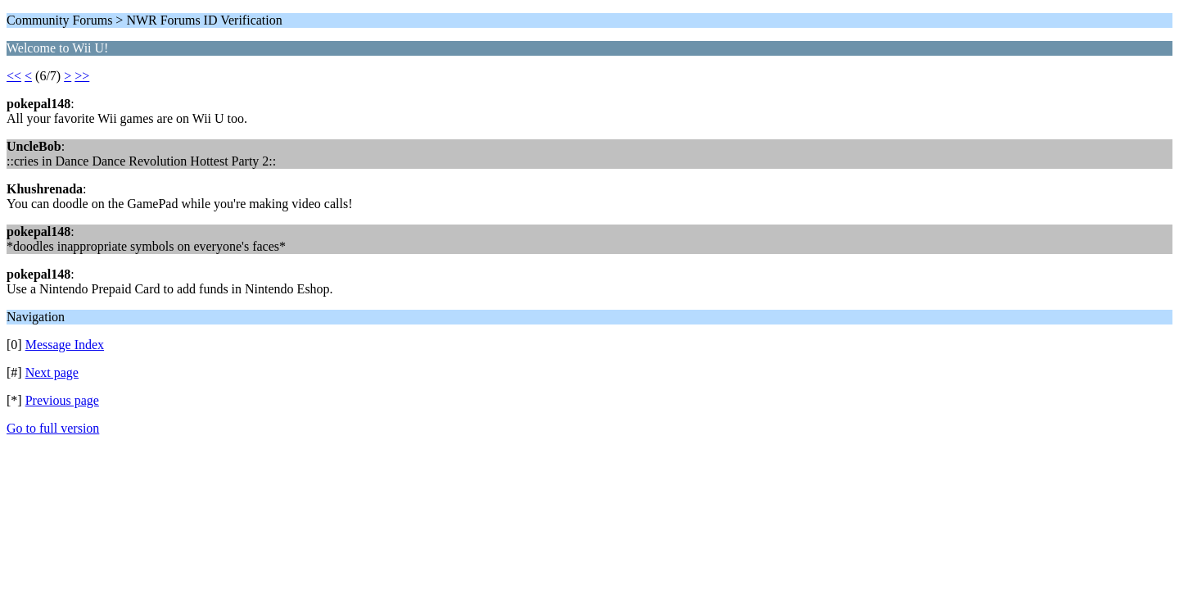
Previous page (62, 400)
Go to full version (53, 428)
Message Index (64, 345)
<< (14, 76)
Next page (52, 372)
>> (82, 76)
